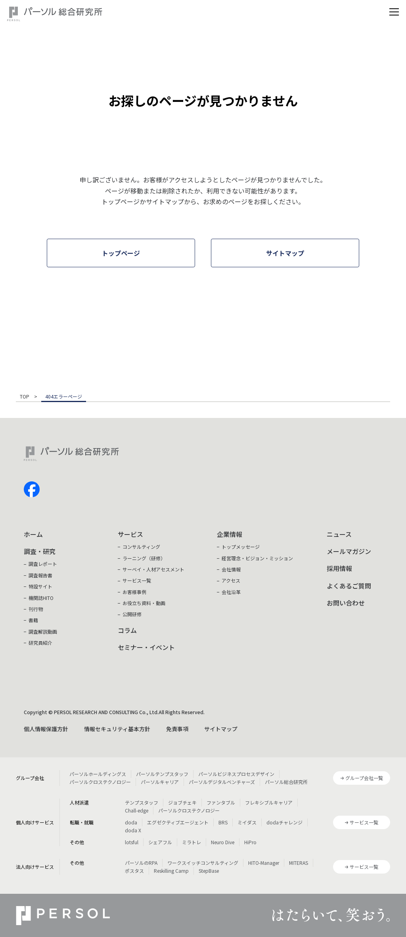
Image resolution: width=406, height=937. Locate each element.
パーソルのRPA (141, 862)
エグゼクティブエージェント (178, 822)
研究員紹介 (40, 642)
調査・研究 (40, 551)
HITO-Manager (263, 862)
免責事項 (177, 729)
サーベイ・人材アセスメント (153, 569)
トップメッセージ (241, 546)
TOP (24, 397)
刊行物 (36, 609)
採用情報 (339, 568)
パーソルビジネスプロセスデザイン (236, 773)
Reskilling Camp (171, 870)
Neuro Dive (222, 842)
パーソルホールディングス (97, 773)
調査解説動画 (43, 631)
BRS (223, 822)
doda (131, 822)
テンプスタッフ (141, 802)
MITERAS (298, 862)
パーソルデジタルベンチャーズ (222, 781)
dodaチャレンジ (284, 822)
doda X (133, 830)
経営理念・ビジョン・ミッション (257, 558)
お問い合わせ (346, 602)
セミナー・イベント (146, 647)
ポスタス (134, 870)
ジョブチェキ (182, 802)
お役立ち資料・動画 (144, 603)
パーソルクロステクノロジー (100, 781)
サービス (130, 534)
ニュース (339, 534)
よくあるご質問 (349, 585)
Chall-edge (136, 810)
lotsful (131, 842)
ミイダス (247, 822)
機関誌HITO (41, 597)
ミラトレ (191, 842)
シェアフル (160, 842)
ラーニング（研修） (144, 558)
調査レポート (43, 563)
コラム (127, 630)
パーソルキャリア (160, 781)
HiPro (250, 842)
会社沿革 (231, 591)
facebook (32, 489)
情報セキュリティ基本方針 (117, 729)
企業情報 (229, 534)
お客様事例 (134, 591)
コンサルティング (141, 546)
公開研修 (132, 614)
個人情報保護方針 (46, 729)
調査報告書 (40, 575)
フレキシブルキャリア (269, 802)
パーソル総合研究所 (286, 781)
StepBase (209, 870)
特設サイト (40, 586)
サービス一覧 (137, 580)
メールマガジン (349, 551)
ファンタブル (221, 802)
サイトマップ (220, 729)
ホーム (33, 534)
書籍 (33, 620)
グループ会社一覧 (364, 777)
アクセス (231, 580)
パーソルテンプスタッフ (162, 773)
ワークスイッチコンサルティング (202, 862)
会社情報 (231, 569)
